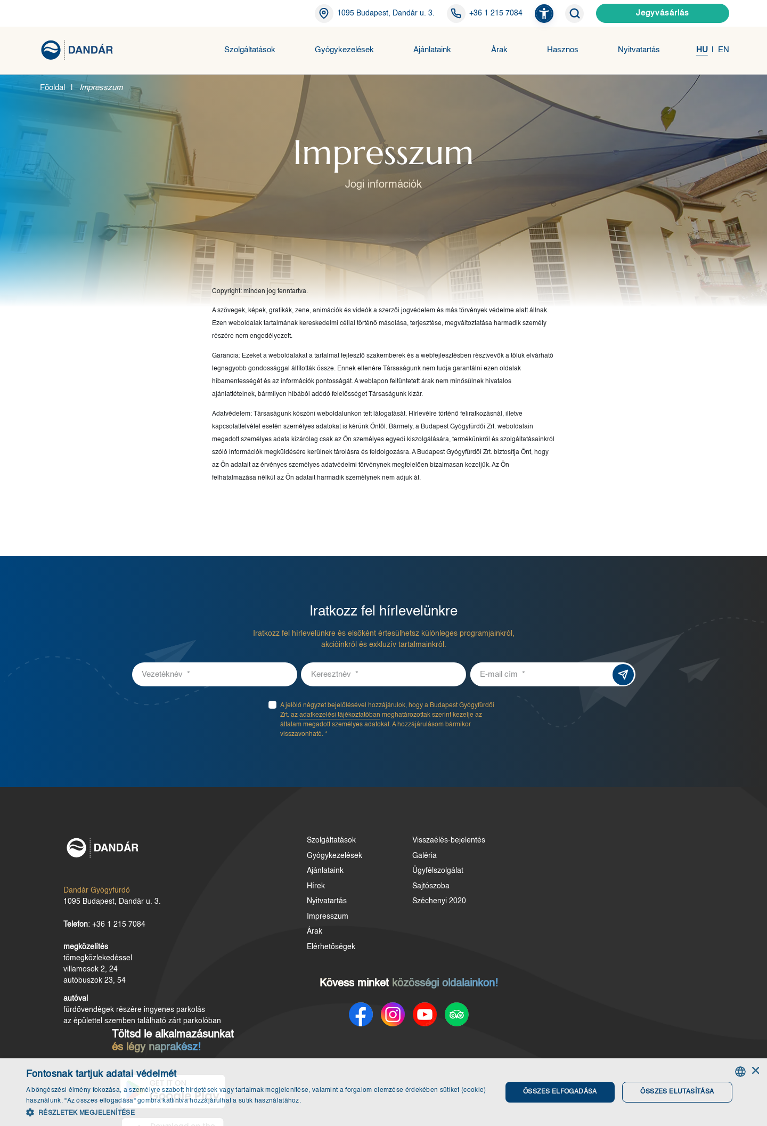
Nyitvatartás (639, 50)
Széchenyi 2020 (414, 905)
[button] (544, 13)
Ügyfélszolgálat (412, 875)
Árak (499, 50)
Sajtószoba (406, 890)
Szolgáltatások (249, 50)
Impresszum (311, 920)
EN (723, 50)
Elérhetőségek (314, 950)
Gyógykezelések (344, 50)
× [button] (755, 1071)
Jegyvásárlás (662, 13)
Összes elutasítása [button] (676, 1092)
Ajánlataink (432, 50)
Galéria (399, 859)
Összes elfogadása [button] (560, 1092)
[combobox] (740, 1071)
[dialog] (383, 1092)
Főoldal (52, 88)
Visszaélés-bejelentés (423, 844)
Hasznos (562, 50)
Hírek (299, 890)
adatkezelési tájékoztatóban (339, 719)
